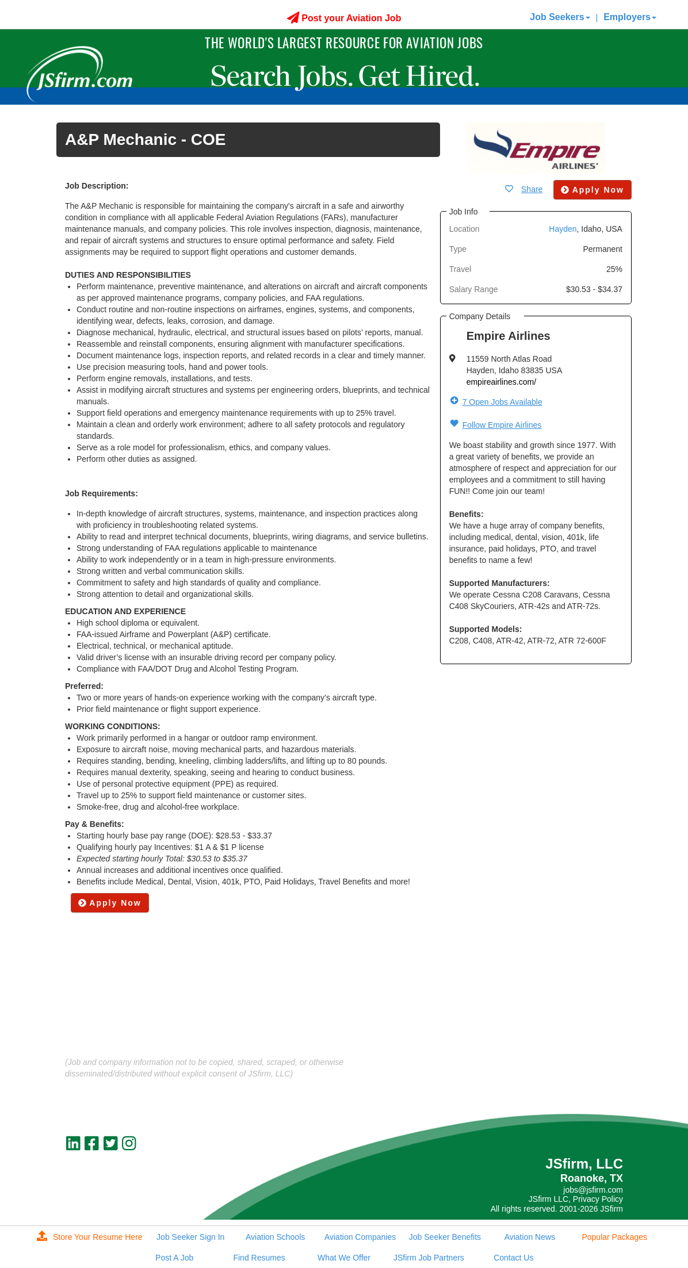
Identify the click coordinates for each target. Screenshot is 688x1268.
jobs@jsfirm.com (593, 1189)
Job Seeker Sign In (190, 1237)
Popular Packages (614, 1237)
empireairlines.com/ (501, 381)
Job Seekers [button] (560, 17)
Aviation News (529, 1237)
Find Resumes (259, 1257)
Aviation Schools (275, 1237)
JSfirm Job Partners (428, 1257)
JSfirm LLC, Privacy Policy (576, 1199)
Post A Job (174, 1257)
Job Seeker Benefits (445, 1237)
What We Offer (344, 1257)
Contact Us (513, 1257)
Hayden (562, 228)
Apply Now (110, 902)
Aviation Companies (360, 1237)
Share (531, 189)
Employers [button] (629, 17)
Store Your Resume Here (90, 1237)
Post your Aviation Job (344, 18)
